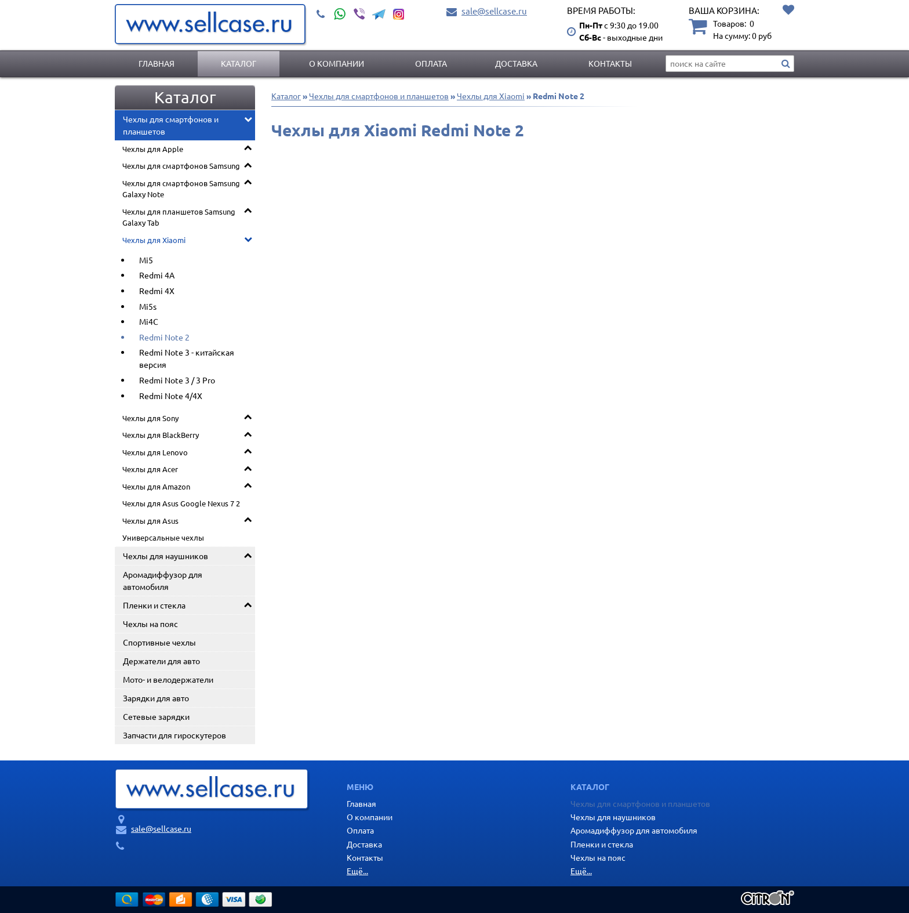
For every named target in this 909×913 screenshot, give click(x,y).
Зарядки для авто (156, 698)
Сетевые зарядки (156, 716)
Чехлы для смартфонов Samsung (181, 166)
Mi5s (148, 306)
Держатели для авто (161, 660)
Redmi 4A (156, 275)
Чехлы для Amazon (156, 486)
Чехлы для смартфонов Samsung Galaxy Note (181, 189)
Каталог (238, 63)
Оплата (431, 63)
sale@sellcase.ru (494, 10)
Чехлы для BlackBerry (160, 435)
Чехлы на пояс (150, 623)
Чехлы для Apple (152, 149)
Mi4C (148, 321)
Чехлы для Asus (150, 521)
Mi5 (146, 260)
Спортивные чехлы (159, 642)
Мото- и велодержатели (168, 679)
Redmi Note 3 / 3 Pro (177, 380)
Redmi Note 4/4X (170, 395)
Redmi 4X (156, 290)
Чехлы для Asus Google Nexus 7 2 (181, 503)
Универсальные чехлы (163, 537)
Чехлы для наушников (165, 555)
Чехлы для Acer (150, 469)
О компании (336, 63)
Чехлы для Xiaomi (154, 240)
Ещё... (357, 870)
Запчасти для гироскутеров (174, 735)
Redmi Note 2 (164, 337)
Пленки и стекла (154, 605)
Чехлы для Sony (150, 418)
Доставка (516, 63)
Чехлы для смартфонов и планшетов (171, 125)
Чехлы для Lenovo (155, 452)
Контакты (610, 63)
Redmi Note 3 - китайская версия (186, 358)
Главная (156, 63)
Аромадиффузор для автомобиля (162, 580)
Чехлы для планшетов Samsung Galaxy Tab (178, 217)
